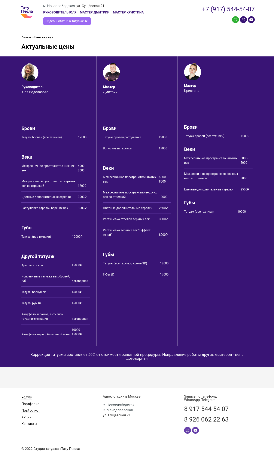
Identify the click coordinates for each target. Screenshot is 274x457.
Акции (26, 417)
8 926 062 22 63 (206, 419)
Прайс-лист (30, 411)
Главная (26, 37)
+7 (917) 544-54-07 (228, 9)
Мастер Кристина (128, 12)
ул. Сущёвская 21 (118, 410)
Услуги (26, 397)
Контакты (29, 424)
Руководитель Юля (59, 12)
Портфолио (30, 404)
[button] (67, 21)
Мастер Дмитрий (95, 12)
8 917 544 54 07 (206, 409)
